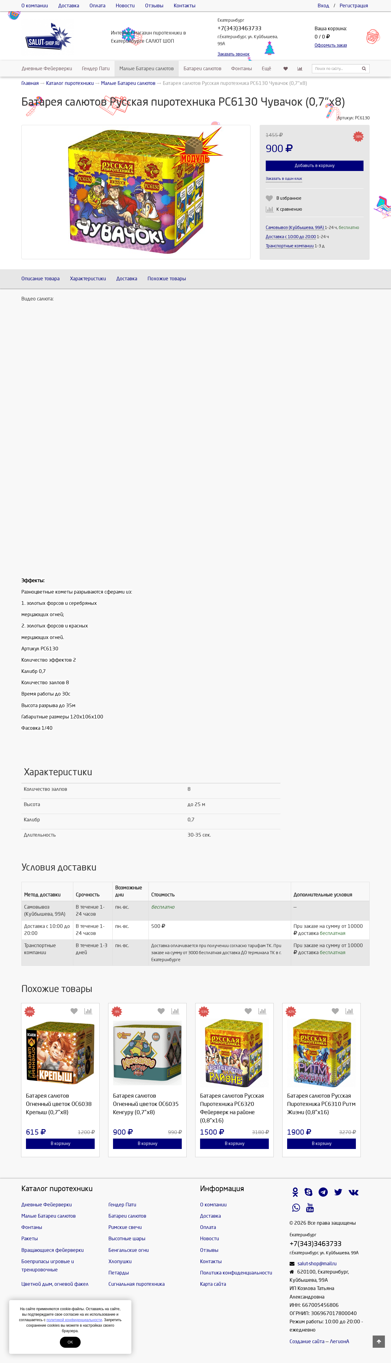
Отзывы (154, 5)
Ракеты (29, 1238)
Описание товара (40, 278)
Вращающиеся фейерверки (52, 1250)
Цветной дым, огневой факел (55, 1284)
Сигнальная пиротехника (136, 1284)
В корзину (60, 1143)
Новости (125, 5)
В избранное (288, 198)
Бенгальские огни (128, 1250)
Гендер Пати (96, 68)
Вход (323, 5)
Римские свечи (125, 1227)
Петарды (118, 1272)
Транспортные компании (290, 246)
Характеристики (88, 278)
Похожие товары (167, 278)
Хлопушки (120, 1261)
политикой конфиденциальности (74, 1320)
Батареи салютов (202, 68)
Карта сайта (213, 1284)
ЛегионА (339, 1341)
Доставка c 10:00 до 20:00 (291, 236)
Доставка (68, 5)
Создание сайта (307, 1341)
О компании (34, 5)
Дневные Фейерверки (47, 68)
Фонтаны (241, 68)
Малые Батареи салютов (146, 68)
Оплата (97, 5)
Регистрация (354, 5)
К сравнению (289, 209)
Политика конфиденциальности (236, 1272)
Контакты (185, 5)
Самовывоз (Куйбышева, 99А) (295, 227)
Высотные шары (126, 1238)
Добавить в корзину (314, 165)
